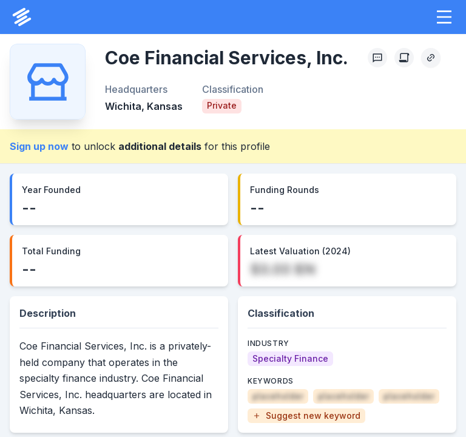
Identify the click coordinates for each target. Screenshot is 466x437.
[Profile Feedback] (377, 57)
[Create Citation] (404, 57)
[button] (444, 17)
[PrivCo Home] (22, 17)
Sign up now (39, 146)
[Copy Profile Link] (431, 57)
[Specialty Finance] (290, 358)
